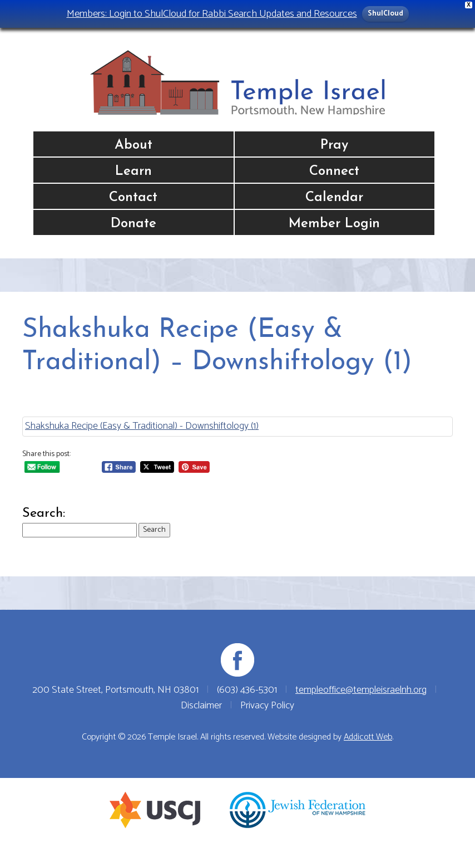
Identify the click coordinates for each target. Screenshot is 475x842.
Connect (334, 171)
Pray (334, 145)
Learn (133, 171)
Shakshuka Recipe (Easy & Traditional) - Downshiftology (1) (142, 426)
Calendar (334, 197)
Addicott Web (368, 737)
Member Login (334, 224)
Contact (133, 197)
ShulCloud (385, 13)
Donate (133, 224)
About (133, 145)
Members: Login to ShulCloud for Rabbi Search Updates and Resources (212, 13)
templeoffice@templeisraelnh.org (361, 690)
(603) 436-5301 (247, 690)
